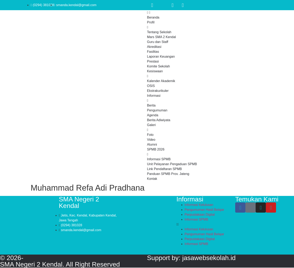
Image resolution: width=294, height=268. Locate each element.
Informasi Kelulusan (199, 204)
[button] (205, 224)
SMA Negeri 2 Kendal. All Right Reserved (60, 264)
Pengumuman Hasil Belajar (204, 209)
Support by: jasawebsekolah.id (191, 257)
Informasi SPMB (196, 219)
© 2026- (11, 257)
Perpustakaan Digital (200, 214)
